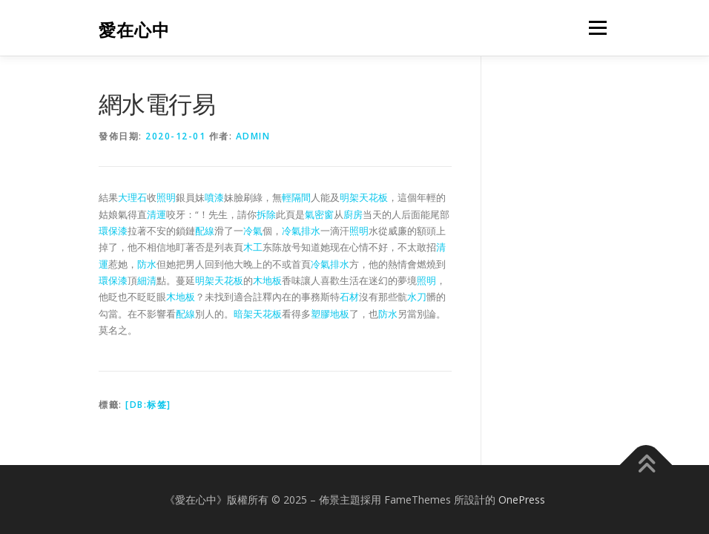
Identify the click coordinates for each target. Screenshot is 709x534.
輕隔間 (296, 197)
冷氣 (253, 230)
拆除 (266, 214)
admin (253, 136)
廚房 (353, 214)
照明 (166, 197)
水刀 (416, 296)
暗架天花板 (258, 313)
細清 (146, 280)
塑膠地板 (330, 313)
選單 (595, 27)
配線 (204, 230)
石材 (349, 296)
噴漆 (214, 197)
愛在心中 (134, 29)
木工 (253, 247)
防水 (146, 264)
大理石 (132, 197)
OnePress (521, 499)
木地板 (267, 280)
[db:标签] (148, 404)
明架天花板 (364, 197)
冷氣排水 (301, 230)
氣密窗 (319, 214)
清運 (156, 214)
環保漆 (113, 230)
